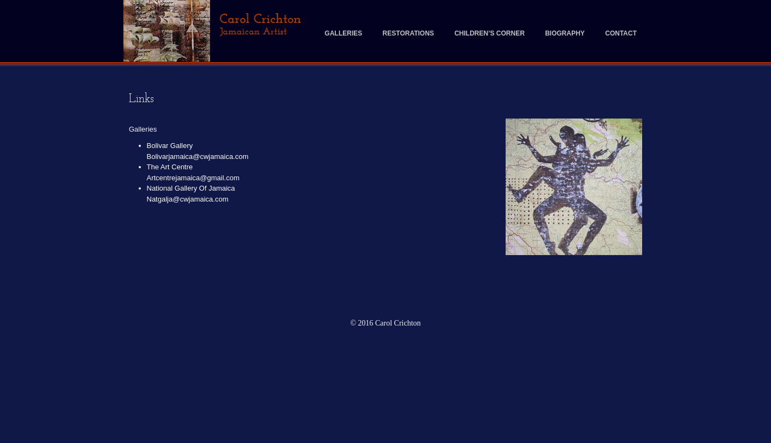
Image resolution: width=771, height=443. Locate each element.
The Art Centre (170, 167)
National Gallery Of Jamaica (191, 188)
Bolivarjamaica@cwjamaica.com (198, 156)
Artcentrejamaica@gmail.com (193, 178)
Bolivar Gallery (170, 145)
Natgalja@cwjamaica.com (188, 199)
